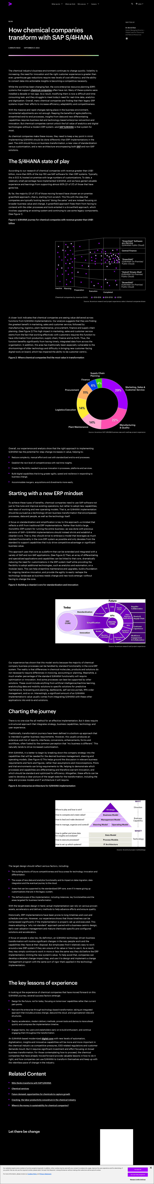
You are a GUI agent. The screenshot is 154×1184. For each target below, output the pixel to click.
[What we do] (57, 4)
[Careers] (95, 4)
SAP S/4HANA (66, 126)
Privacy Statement (45, 1174)
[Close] (151, 1168)
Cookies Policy (32, 1174)
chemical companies (41, 89)
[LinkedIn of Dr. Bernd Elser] (126, 38)
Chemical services (20, 1088)
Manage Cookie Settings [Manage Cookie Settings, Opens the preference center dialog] (138, 1179)
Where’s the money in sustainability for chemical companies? (40, 1105)
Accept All (137, 1169)
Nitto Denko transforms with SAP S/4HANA (31, 1082)
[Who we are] (83, 4)
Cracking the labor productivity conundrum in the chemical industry (44, 1099)
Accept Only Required (138, 1174)
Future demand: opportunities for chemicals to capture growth (41, 1094)
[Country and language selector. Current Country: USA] (140, 3)
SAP (79, 146)
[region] (77, 1174)
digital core (47, 1038)
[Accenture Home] (15, 4)
